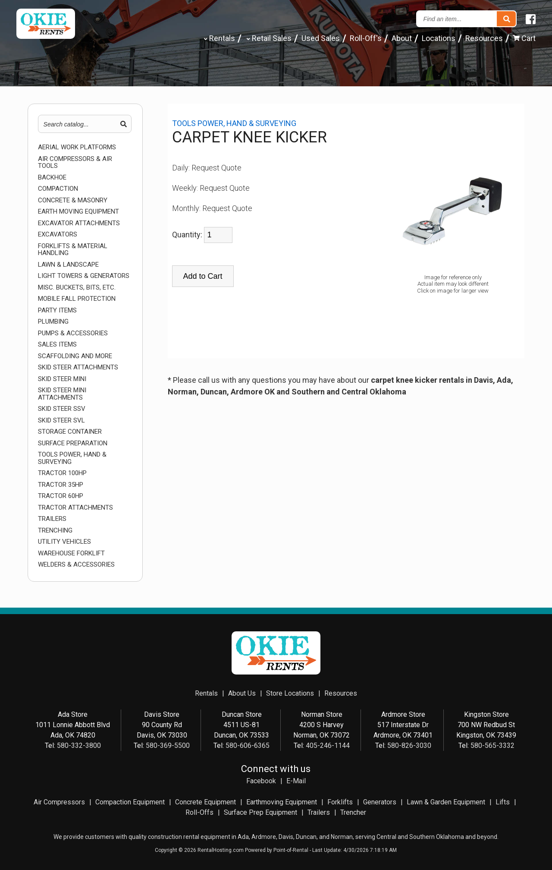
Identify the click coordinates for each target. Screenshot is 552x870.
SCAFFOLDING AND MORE (75, 356)
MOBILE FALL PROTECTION (77, 299)
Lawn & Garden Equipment (446, 802)
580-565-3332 (492, 745)
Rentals (218, 38)
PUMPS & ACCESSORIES (73, 333)
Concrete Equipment (205, 802)
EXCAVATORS (57, 234)
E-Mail (296, 781)
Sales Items (57, 344)
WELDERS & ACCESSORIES (76, 564)
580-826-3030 (409, 745)
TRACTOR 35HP (60, 485)
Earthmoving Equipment (281, 802)
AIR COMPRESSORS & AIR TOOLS (75, 162)
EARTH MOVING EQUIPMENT (78, 211)
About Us (242, 693)
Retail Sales (268, 38)
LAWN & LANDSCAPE (68, 264)
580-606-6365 (248, 745)
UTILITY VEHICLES (64, 541)
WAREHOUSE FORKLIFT (71, 553)
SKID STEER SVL (61, 420)
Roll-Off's (366, 38)
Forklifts (340, 802)
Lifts (503, 802)
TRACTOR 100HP (62, 473)
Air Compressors (59, 802)
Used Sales (320, 38)
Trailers (318, 812)
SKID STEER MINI (62, 379)
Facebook (261, 781)
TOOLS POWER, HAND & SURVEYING (72, 458)
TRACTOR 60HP (60, 496)
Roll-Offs (199, 812)
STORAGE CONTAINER (70, 431)
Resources (484, 38)
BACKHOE (52, 177)
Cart (524, 38)
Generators (379, 802)
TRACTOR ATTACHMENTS (75, 507)
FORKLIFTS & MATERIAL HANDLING (72, 250)
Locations (438, 38)
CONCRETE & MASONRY (72, 200)
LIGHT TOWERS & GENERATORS (83, 276)
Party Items (57, 310)
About (402, 38)
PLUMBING (53, 321)
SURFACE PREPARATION (72, 443)
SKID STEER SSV (61, 409)
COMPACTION (58, 188)
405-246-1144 (328, 745)
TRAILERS (52, 519)
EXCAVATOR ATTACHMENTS (79, 223)
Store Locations (290, 693)
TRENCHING (55, 530)
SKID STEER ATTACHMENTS (78, 367)
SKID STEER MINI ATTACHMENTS (62, 394)
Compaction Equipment (130, 802)
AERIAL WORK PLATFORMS (77, 147)
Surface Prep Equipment (260, 812)
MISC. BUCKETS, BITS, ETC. (77, 287)
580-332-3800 (79, 745)
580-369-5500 (168, 745)
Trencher (353, 812)
